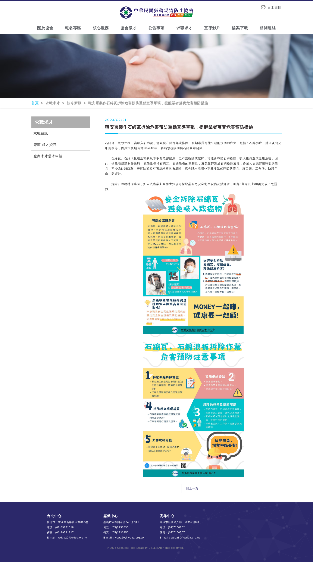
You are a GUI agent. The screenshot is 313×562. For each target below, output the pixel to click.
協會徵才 (128, 28)
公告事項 (156, 28)
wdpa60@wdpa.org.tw (129, 537)
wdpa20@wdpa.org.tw (73, 537)
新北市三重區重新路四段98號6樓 (67, 522)
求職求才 (184, 28)
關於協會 (45, 28)
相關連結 (268, 28)
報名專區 (73, 28)
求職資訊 (41, 133)
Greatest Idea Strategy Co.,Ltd (138, 547)
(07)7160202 (176, 527)
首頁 (35, 103)
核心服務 (101, 28)
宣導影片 (212, 28)
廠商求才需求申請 (48, 156)
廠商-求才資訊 (45, 145)
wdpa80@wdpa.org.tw (185, 537)
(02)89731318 (64, 527)
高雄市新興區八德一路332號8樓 (180, 522)
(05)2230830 (120, 527)
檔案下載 (240, 28)
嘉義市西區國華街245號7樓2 (121, 522)
